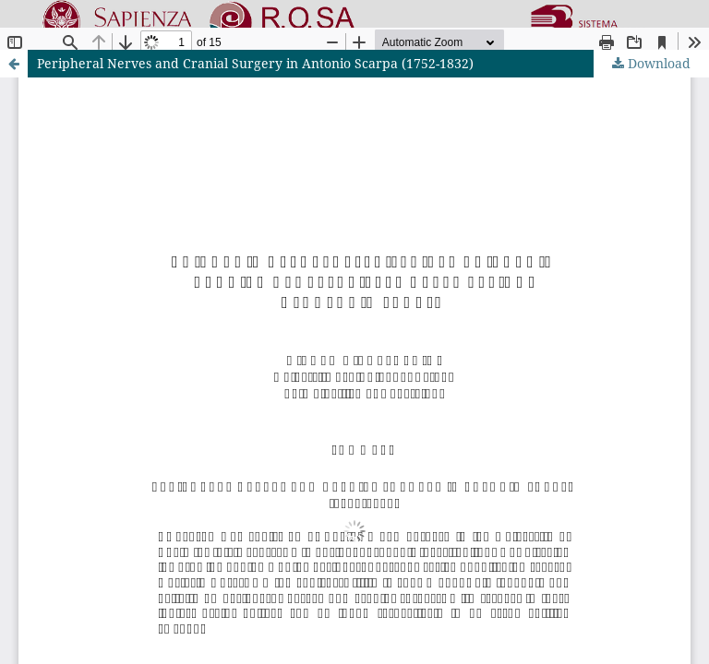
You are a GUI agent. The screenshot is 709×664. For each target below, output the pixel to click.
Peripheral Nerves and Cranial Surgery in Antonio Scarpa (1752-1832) (255, 63)
